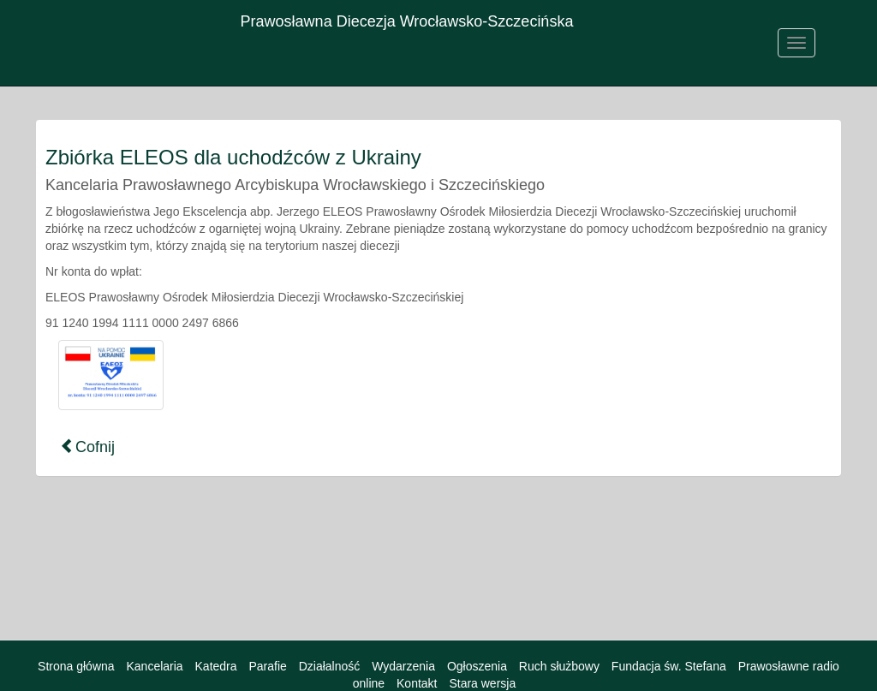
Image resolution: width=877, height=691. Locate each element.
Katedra (216, 666)
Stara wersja (482, 683)
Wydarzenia (403, 666)
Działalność (330, 666)
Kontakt (417, 683)
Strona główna (76, 666)
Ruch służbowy (559, 666)
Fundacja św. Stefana (669, 666)
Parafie (267, 666)
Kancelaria (154, 666)
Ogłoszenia (477, 666)
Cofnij (87, 447)
